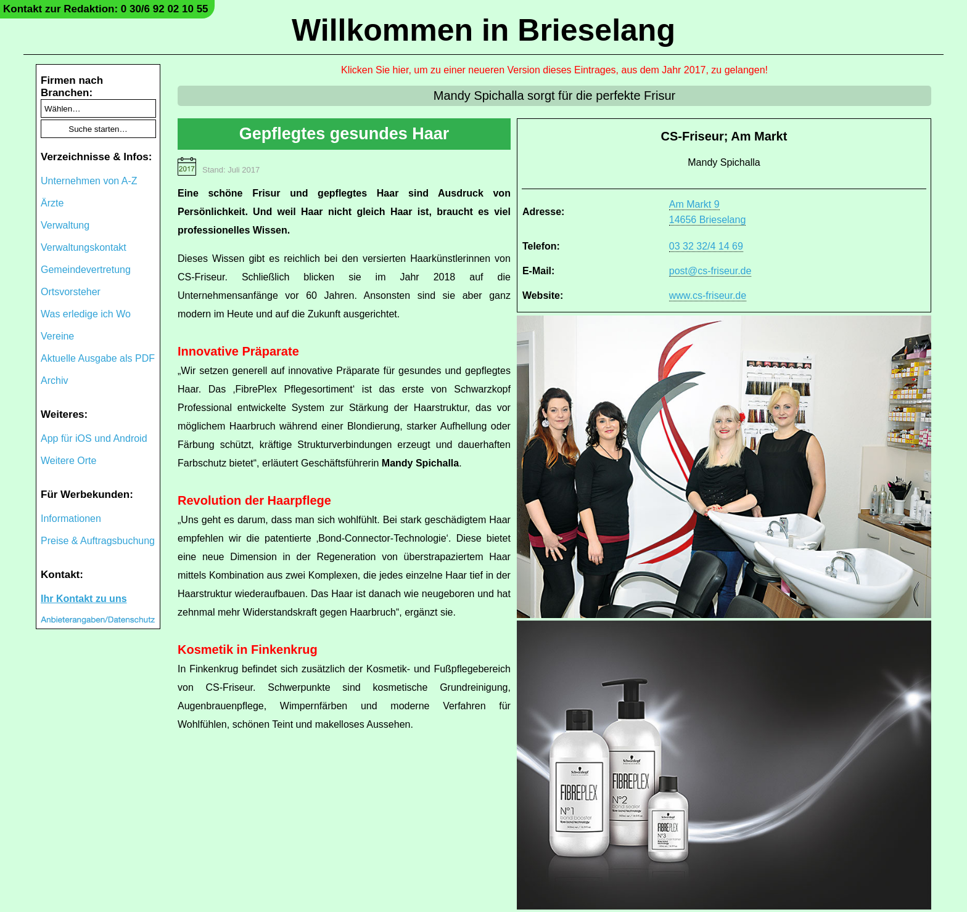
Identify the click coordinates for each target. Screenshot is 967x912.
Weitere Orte (68, 460)
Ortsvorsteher (71, 292)
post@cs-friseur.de (710, 271)
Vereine (57, 336)
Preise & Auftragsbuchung (98, 540)
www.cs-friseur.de (707, 295)
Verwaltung (65, 225)
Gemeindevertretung (86, 269)
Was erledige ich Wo (86, 314)
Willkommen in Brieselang (483, 30)
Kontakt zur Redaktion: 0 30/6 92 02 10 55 (105, 9)
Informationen (71, 518)
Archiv (54, 380)
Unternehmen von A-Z (89, 181)
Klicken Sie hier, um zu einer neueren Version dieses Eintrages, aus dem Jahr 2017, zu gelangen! (554, 70)
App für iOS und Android (94, 438)
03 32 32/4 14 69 (706, 246)
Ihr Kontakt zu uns (84, 598)
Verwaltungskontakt (83, 247)
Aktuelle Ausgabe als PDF (98, 358)
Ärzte (52, 203)
